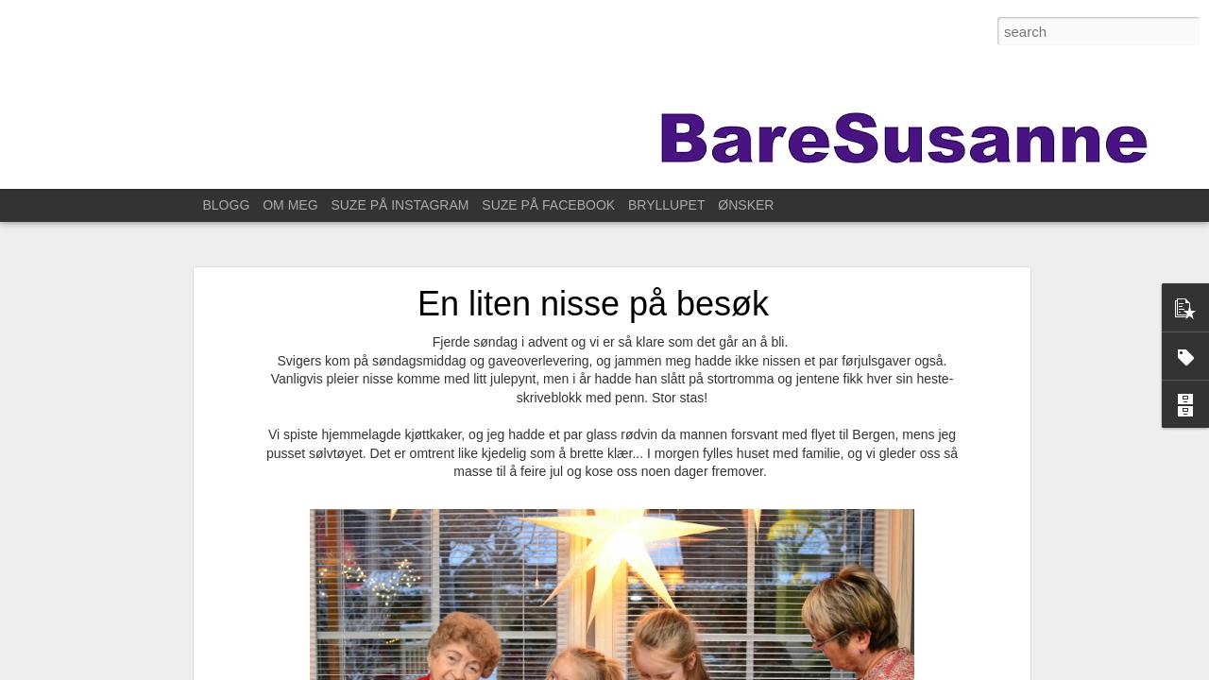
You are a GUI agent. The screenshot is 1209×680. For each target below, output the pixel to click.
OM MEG (290, 204)
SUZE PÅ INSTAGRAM (399, 204)
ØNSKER (746, 204)
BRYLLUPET (666, 204)
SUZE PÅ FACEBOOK (548, 204)
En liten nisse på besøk (593, 303)
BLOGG (226, 204)
